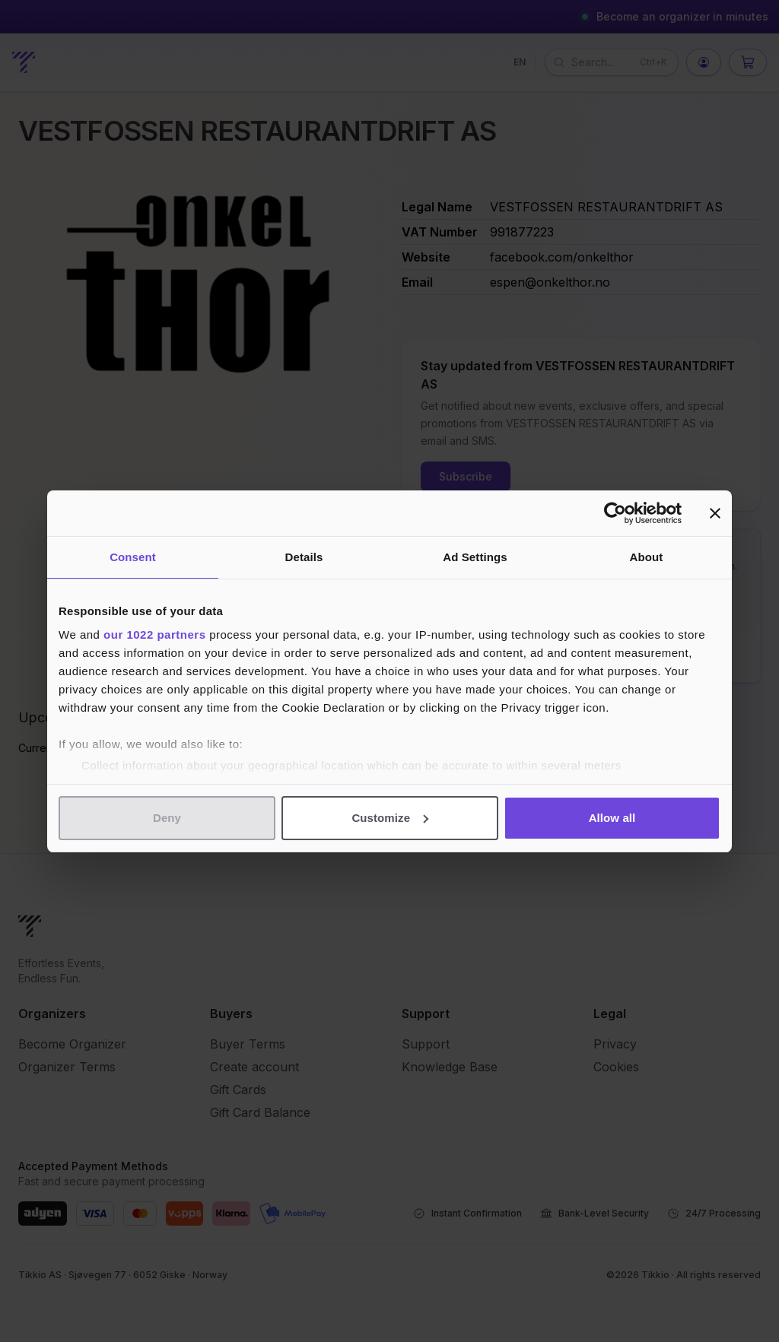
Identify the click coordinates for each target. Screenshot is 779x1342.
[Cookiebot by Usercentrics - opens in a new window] (615, 513)
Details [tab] (304, 556)
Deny (167, 817)
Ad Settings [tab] (475, 556)
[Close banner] (715, 513)
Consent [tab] (133, 556)
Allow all (612, 817)
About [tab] (646, 556)
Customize (389, 817)
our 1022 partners (154, 634)
